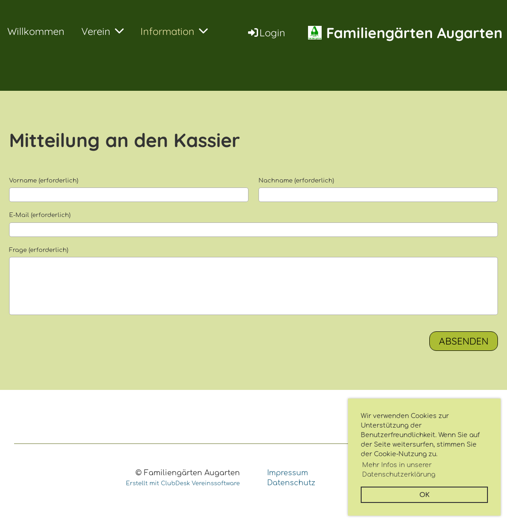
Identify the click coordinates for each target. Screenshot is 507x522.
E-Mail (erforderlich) (39, 215)
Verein (102, 31)
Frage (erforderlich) (38, 250)
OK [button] (424, 494)
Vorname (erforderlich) (43, 180)
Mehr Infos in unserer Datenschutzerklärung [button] (398, 470)
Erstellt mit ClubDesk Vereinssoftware (183, 483)
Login (266, 32)
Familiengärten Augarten (414, 33)
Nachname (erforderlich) (296, 180)
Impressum (287, 473)
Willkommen (36, 31)
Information (174, 31)
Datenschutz (291, 483)
